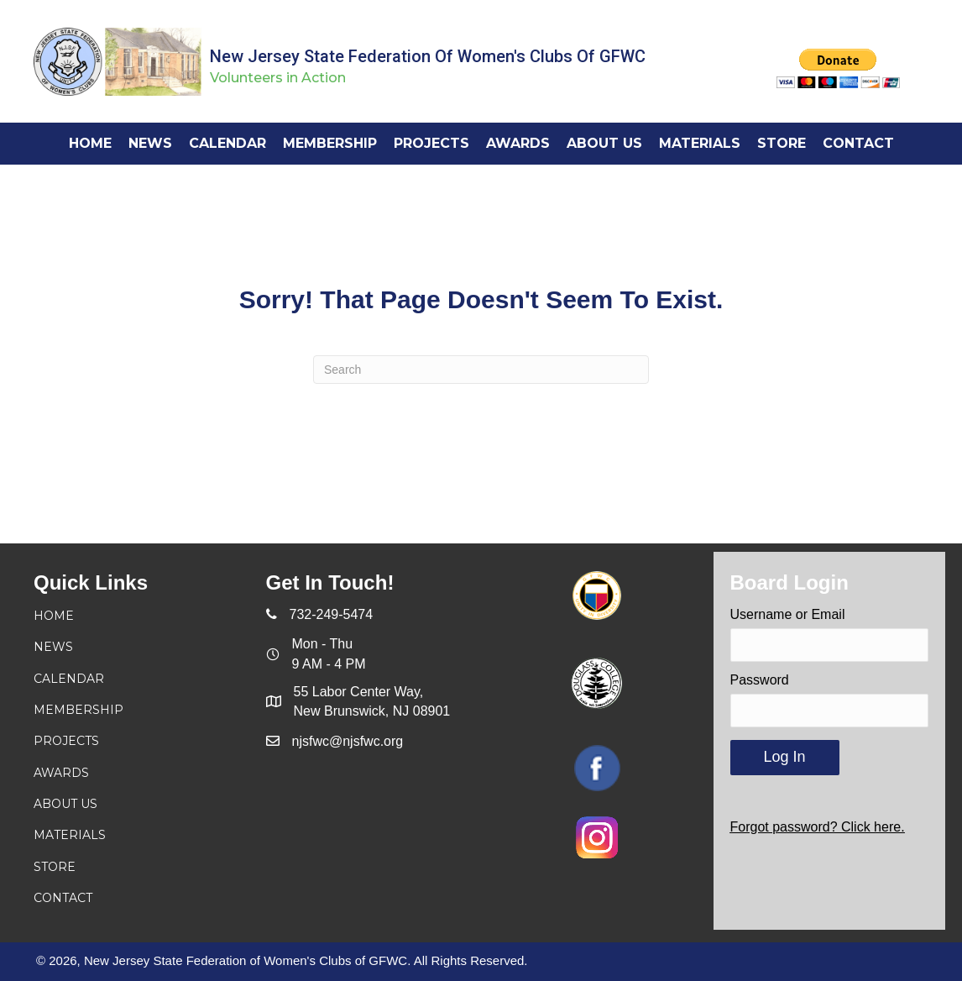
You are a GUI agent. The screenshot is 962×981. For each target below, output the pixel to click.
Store (55, 866)
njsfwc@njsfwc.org (348, 741)
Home (54, 615)
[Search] (481, 369)
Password (759, 680)
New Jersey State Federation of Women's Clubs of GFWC (428, 56)
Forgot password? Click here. (817, 827)
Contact (63, 897)
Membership (78, 709)
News (53, 646)
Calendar (69, 678)
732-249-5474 (332, 614)
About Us (65, 803)
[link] (90, 143)
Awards (61, 772)
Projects (66, 740)
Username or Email (787, 614)
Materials (70, 834)
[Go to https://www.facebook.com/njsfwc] (597, 768)
